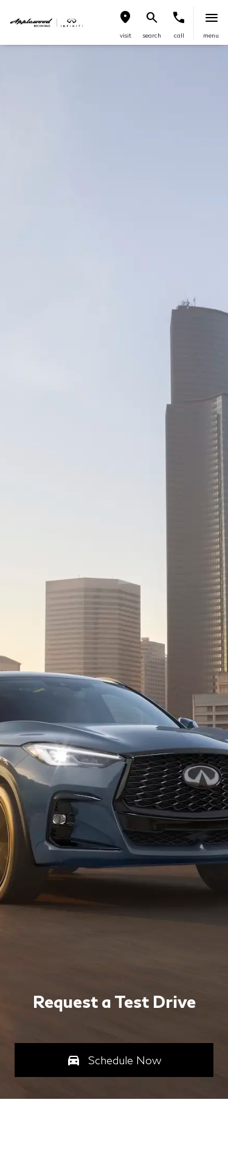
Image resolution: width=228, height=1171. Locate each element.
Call (179, 35)
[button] (125, 22)
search (152, 35)
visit (125, 35)
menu (211, 35)
